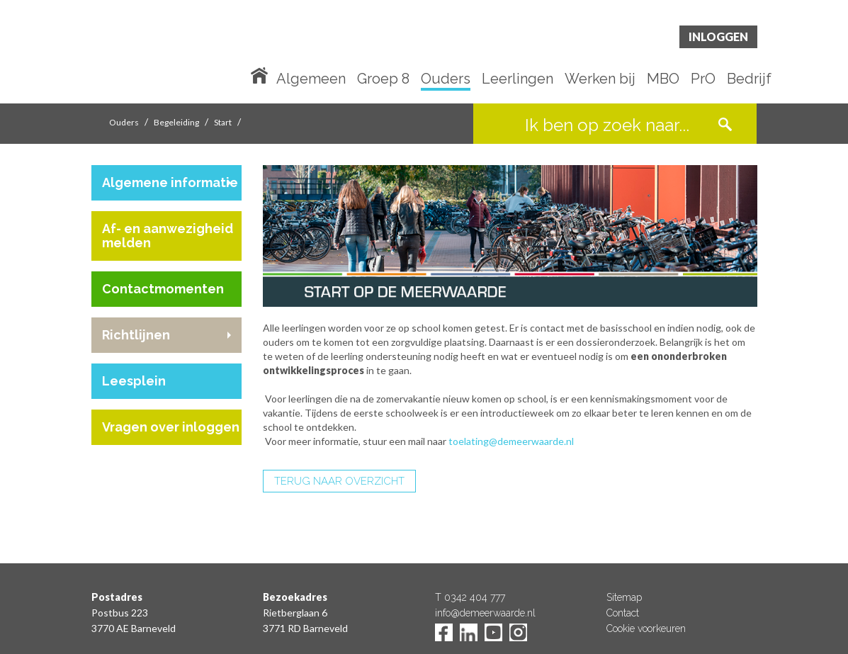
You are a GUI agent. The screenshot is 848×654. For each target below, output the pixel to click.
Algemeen (311, 79)
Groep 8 (383, 79)
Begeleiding (176, 122)
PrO (703, 79)
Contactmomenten (163, 288)
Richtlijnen (136, 334)
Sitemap (624, 597)
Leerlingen (517, 79)
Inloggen (718, 36)
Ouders (445, 79)
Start (223, 122)
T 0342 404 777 (470, 597)
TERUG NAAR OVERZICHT (339, 481)
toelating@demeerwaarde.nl (512, 441)
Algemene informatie (170, 182)
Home (262, 74)
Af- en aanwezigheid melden (167, 235)
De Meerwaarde (176, 54)
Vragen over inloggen (170, 426)
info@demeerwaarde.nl (485, 613)
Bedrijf (749, 79)
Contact (622, 613)
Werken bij (600, 79)
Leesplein (134, 380)
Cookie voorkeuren (646, 628)
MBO (663, 79)
